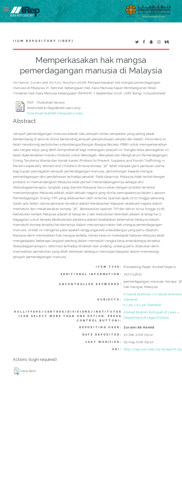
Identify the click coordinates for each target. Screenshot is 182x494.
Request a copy (71, 113)
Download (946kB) (42, 113)
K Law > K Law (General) (142, 305)
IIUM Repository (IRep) (43, 41)
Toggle (9, 9)
